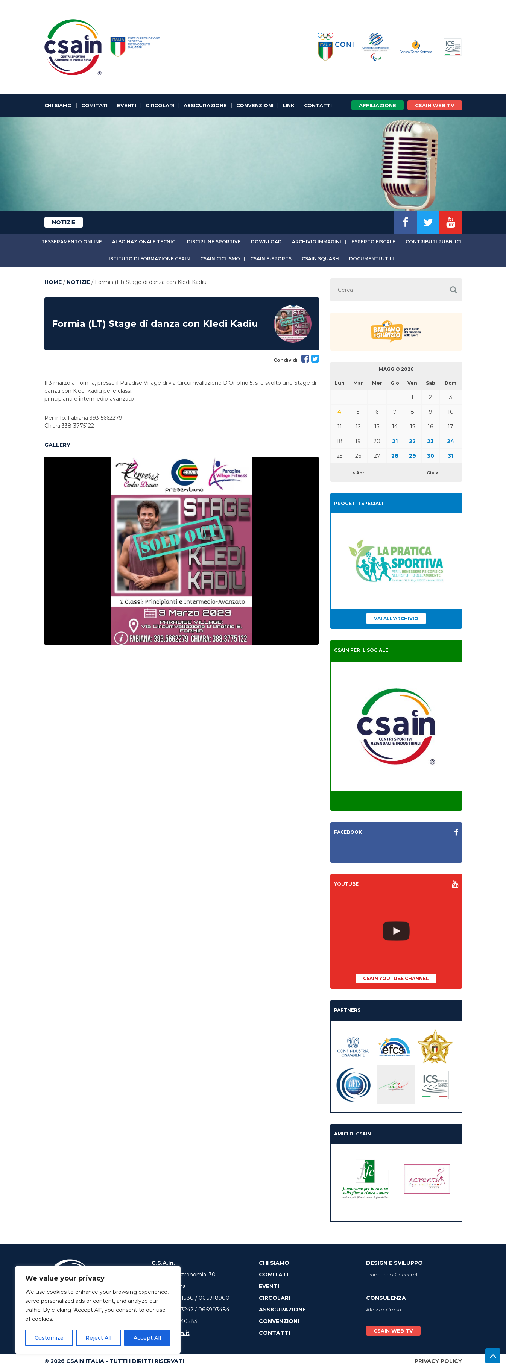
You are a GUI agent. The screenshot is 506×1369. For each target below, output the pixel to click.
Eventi (126, 105)
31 (450, 455)
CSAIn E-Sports (271, 258)
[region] (98, 1310)
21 (395, 441)
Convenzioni (255, 105)
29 (412, 455)
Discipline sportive (214, 241)
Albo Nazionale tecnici (144, 241)
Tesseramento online (71, 241)
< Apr (358, 472)
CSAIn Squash (320, 258)
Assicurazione (205, 105)
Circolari (160, 105)
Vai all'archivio (396, 618)
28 (394, 455)
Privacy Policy (438, 1361)
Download (266, 241)
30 (430, 455)
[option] (181, 551)
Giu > (432, 472)
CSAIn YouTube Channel (396, 978)
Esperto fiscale (373, 241)
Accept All (147, 1337)
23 (430, 441)
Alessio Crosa (383, 1309)
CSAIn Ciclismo (220, 258)
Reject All (98, 1337)
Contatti (318, 105)
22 (412, 441)
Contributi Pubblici (433, 241)
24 (450, 441)
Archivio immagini (316, 241)
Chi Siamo (58, 105)
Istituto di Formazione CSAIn (149, 258)
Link (288, 105)
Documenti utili (371, 258)
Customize (49, 1337)
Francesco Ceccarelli (392, 1274)
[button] (453, 289)
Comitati (94, 105)
